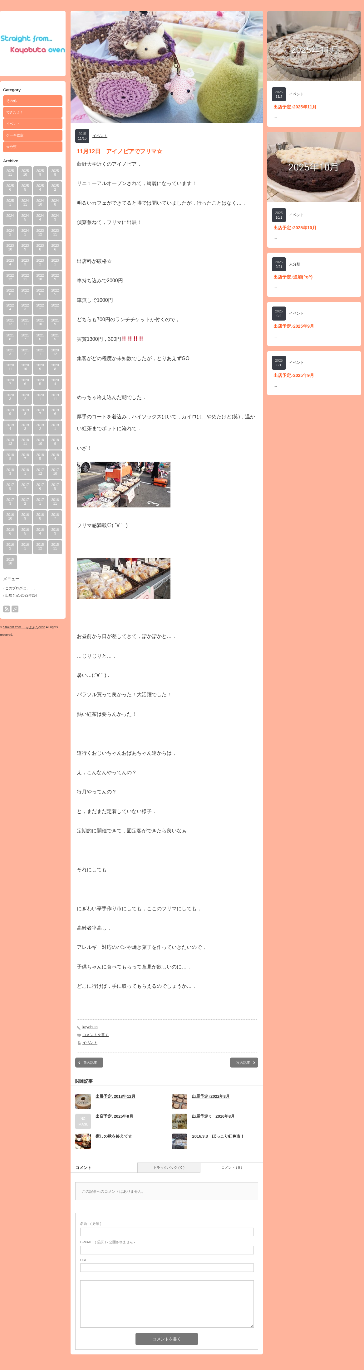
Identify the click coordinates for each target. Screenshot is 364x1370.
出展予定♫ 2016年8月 (213, 1116)
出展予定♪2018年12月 (115, 1096)
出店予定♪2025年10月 (295, 227)
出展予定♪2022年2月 (21, 595)
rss (6, 609)
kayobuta (90, 1027)
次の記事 (243, 1062)
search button (15, 609)
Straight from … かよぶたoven (24, 627)
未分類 (11, 147)
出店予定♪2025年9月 (114, 1116)
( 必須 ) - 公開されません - (107, 1242)
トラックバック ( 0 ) (168, 1167)
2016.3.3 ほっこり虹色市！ (218, 1136)
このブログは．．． (20, 588)
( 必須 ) (90, 1223)
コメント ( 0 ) (231, 1167)
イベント (13, 124)
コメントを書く (95, 1035)
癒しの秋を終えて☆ (114, 1136)
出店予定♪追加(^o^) (292, 276)
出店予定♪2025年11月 (295, 106)
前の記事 (90, 1062)
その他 (11, 100)
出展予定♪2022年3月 (211, 1096)
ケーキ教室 (14, 135)
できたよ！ (14, 112)
